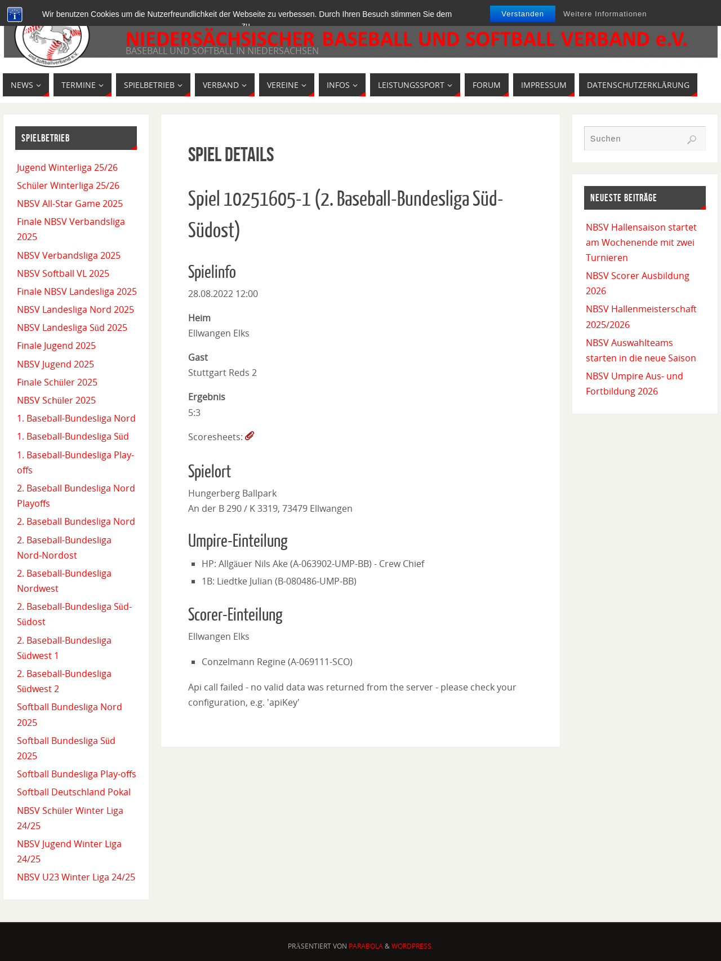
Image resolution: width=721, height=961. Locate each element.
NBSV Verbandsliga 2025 (69, 255)
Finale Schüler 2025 (57, 382)
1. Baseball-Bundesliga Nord (76, 418)
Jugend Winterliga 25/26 (67, 167)
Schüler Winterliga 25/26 (68, 185)
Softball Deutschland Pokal (74, 792)
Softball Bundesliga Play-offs (76, 774)
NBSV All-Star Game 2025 (70, 203)
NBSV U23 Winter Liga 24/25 (76, 877)
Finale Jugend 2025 (56, 345)
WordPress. (412, 946)
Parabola (366, 946)
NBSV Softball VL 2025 (63, 273)
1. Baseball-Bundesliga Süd (73, 436)
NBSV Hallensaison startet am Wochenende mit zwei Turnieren (641, 242)
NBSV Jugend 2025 (55, 364)
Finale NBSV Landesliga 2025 (77, 291)
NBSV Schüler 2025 (56, 400)
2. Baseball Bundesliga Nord (76, 521)
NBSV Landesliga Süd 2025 (72, 327)
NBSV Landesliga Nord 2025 (75, 309)
